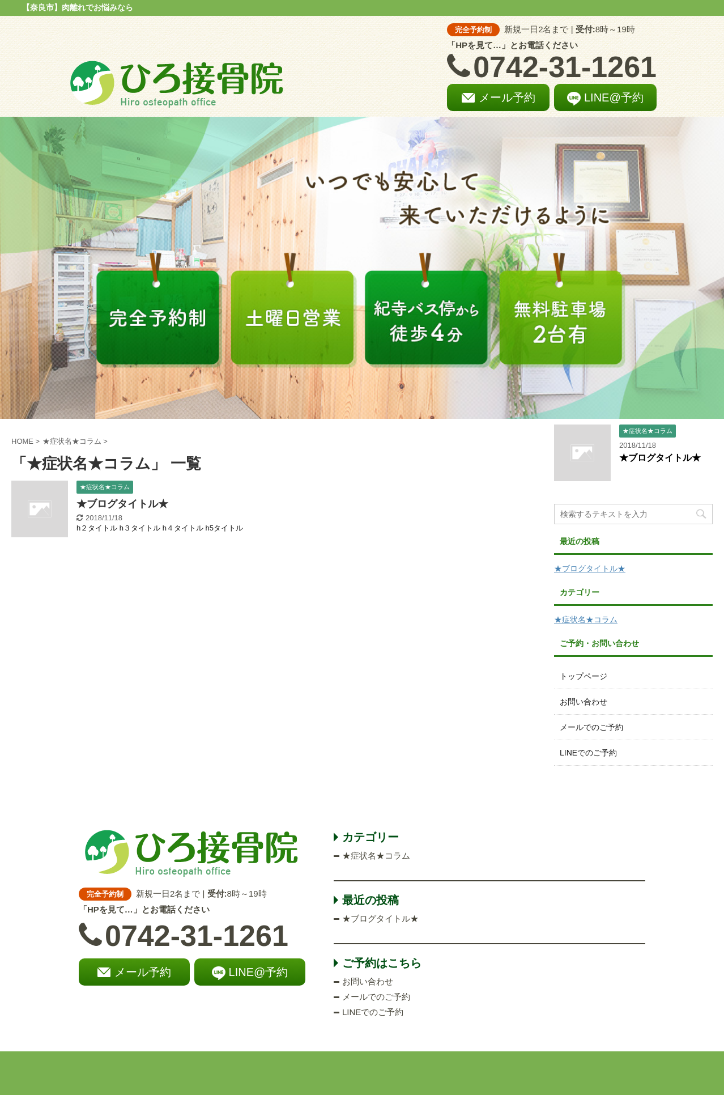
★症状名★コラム (585, 619)
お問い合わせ (583, 701)
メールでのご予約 (591, 727)
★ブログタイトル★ (122, 504)
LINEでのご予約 (588, 752)
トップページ (583, 676)
